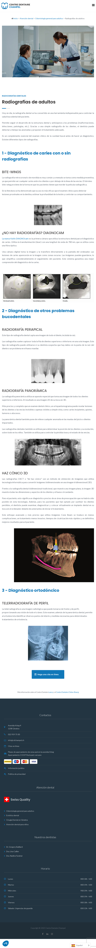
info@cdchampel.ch (16, 740)
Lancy (51, 692)
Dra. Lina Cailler (12, 851)
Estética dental (12, 815)
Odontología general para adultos (20, 811)
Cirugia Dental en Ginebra (17, 820)
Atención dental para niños (17, 824)
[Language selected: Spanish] (80, 945)
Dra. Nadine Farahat (14, 856)
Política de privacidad (16, 774)
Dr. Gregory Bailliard (14, 847)
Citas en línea (13, 746)
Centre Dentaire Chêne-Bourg (67, 692)
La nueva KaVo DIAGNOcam (15, 238)
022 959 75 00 (14, 734)
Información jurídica (16, 768)
